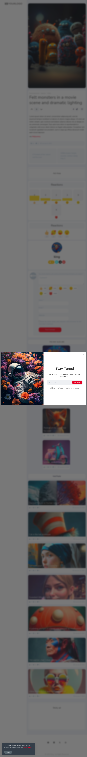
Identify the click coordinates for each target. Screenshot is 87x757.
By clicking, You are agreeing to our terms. (65, 388)
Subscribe (77, 382)
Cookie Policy (27, 748)
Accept (8, 752)
